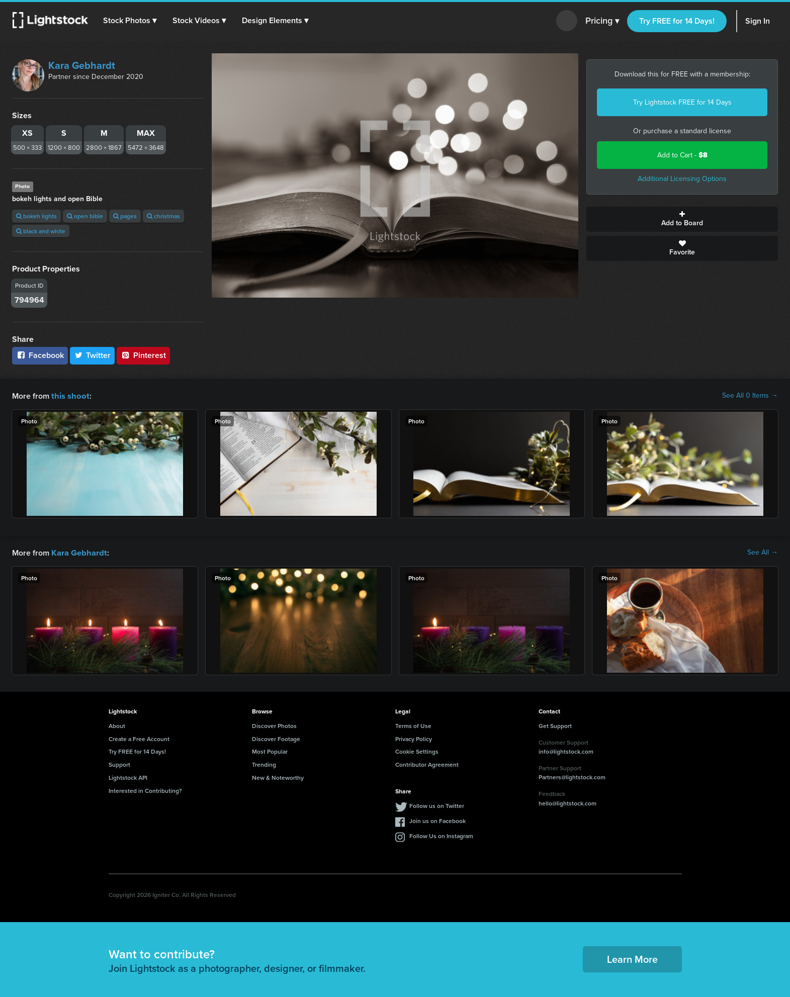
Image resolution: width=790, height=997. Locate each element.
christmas (163, 216)
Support (119, 763)
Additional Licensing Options (682, 178)
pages (125, 216)
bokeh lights (36, 216)
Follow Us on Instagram (441, 835)
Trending (264, 763)
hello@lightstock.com (567, 802)
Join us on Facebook (437, 819)
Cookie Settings (416, 750)
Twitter (92, 355)
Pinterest (143, 355)
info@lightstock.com (566, 750)
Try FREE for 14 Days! (677, 21)
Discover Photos (274, 724)
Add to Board (682, 219)
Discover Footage (276, 738)
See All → (762, 552)
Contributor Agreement (427, 763)
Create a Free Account (139, 738)
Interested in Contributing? (145, 789)
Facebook (40, 355)
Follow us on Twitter (436, 804)
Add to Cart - (682, 155)
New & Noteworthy (278, 776)
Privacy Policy (413, 738)
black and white (40, 231)
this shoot (68, 395)
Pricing (602, 21)
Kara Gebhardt (81, 65)
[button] (130, 20)
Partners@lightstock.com (572, 776)
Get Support (555, 724)
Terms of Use (413, 724)
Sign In (757, 21)
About (117, 724)
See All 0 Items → (750, 396)
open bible (85, 216)
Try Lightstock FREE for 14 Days (682, 102)
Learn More (632, 958)
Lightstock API (128, 776)
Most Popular (270, 750)
